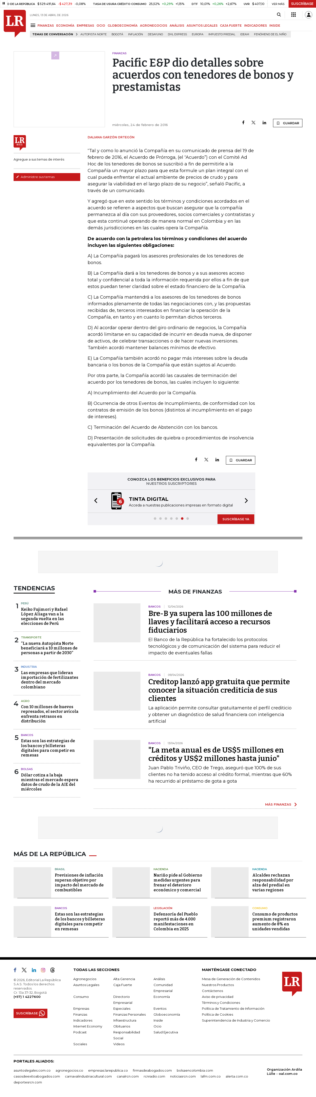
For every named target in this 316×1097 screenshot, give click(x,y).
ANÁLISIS (177, 25)
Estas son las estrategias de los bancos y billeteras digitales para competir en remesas (48, 747)
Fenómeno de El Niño (270, 34)
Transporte (31, 637)
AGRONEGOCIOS (153, 25)
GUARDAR (287, 123)
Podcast (80, 1032)
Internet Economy (87, 1026)
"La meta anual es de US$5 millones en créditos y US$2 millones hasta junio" (216, 754)
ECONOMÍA (65, 25)
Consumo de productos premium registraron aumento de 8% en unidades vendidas (275, 921)
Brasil (60, 869)
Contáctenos (212, 991)
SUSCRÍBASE (302, 3)
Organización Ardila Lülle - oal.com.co (284, 1071)
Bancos (27, 735)
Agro (25, 701)
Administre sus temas (35, 177)
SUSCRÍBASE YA (235, 519)
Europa (197, 34)
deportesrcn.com (28, 1082)
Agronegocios (84, 979)
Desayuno (155, 34)
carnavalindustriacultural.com (88, 1076)
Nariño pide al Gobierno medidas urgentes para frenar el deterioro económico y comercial (178, 882)
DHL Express (177, 34)
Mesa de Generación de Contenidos (231, 979)
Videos (118, 1044)
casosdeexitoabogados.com (37, 1076)
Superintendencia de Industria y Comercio (236, 1020)
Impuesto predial (221, 34)
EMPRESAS (85, 25)
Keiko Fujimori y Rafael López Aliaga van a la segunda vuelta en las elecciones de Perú (44, 616)
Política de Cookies (217, 1014)
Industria (29, 666)
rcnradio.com (154, 1076)
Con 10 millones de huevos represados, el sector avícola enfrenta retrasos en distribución (50, 713)
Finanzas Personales (129, 1014)
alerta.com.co (237, 1076)
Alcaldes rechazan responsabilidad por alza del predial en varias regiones (272, 882)
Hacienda (161, 869)
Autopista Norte (93, 34)
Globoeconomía (167, 1014)
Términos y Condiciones (221, 1003)
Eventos (160, 1008)
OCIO (101, 25)
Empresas (81, 1008)
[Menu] (34, 25)
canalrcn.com (128, 1076)
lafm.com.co (211, 1076)
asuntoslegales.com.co (32, 1070)
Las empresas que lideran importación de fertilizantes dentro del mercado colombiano (49, 679)
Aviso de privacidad (217, 997)
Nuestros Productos (218, 985)
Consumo (260, 908)
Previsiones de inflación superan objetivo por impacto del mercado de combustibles (79, 882)
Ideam (244, 34)
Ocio (157, 1026)
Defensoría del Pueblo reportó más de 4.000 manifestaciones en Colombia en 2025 (176, 921)
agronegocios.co (69, 1070)
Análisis (159, 979)
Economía (162, 997)
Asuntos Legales (86, 985)
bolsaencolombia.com (195, 1070)
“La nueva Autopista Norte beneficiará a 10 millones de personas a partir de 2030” (49, 648)
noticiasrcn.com (183, 1076)
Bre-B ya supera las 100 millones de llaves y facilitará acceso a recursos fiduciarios (210, 622)
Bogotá (117, 34)
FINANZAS (46, 25)
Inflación (135, 34)
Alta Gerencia (124, 979)
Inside (158, 1020)
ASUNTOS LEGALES (202, 25)
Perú (25, 603)
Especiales (121, 1008)
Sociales (80, 1044)
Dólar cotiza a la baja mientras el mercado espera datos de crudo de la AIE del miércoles (49, 782)
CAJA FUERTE (231, 25)
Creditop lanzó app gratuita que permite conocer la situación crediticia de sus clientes (219, 690)
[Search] (279, 14)
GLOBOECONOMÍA (123, 25)
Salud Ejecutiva (166, 1032)
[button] (94, 501)
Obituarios (121, 1026)
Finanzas (80, 1014)
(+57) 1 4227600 (27, 997)
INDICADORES (255, 25)
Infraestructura (124, 1020)
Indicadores (82, 1020)
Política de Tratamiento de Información (233, 1008)
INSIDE (274, 25)
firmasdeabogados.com (152, 1070)
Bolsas (27, 769)
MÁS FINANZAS (278, 804)
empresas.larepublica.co (108, 1070)
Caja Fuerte (122, 985)
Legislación (163, 908)
